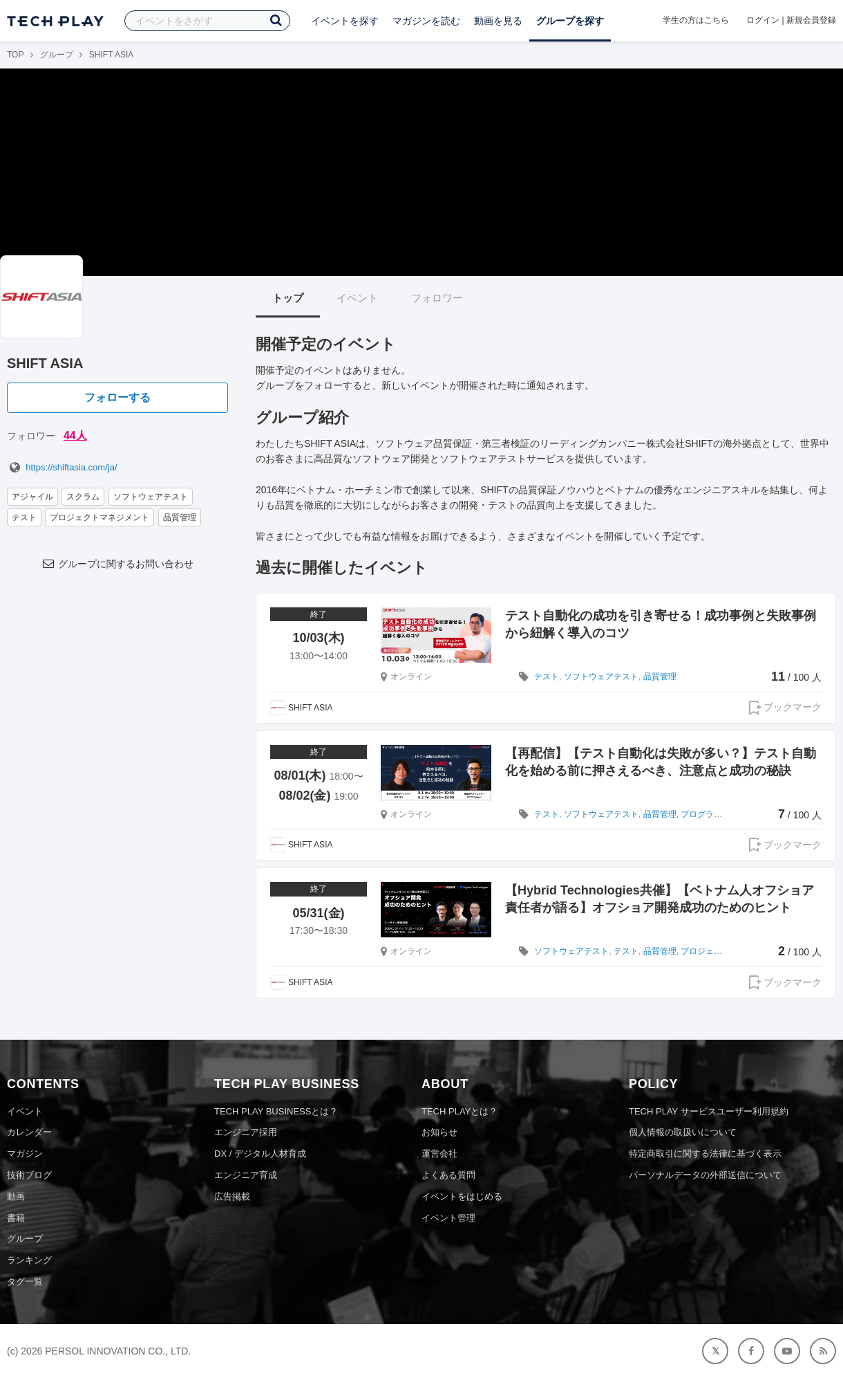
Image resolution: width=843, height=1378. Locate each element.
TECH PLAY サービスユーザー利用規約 (708, 1111)
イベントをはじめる (462, 1196)
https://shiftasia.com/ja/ (62, 467)
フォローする (117, 397)
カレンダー (29, 1132)
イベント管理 (448, 1218)
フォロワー (437, 298)
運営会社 (439, 1153)
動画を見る (498, 20)
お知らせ (439, 1132)
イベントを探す (345, 20)
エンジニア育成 (245, 1175)
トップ (287, 298)
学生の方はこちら (696, 20)
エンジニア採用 (245, 1132)
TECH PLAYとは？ (460, 1111)
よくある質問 (448, 1175)
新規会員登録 (811, 20)
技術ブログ (29, 1175)
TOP (15, 54)
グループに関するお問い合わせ (117, 563)
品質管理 (179, 517)
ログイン (762, 20)
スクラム (83, 497)
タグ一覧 (25, 1281)
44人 (75, 435)
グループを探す (570, 20)
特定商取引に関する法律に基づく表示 (705, 1153)
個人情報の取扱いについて (683, 1132)
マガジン (25, 1153)
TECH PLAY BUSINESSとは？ (276, 1111)
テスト (24, 517)
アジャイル (32, 497)
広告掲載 (232, 1196)
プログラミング (710, 814)
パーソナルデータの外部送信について (705, 1175)
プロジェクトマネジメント (99, 517)
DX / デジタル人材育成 (260, 1153)
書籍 (16, 1218)
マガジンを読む (426, 20)
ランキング (29, 1260)
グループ (56, 54)
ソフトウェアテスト (150, 497)
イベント (357, 298)
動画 (16, 1196)
